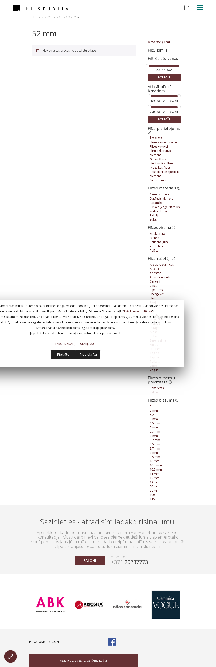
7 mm (154, 427)
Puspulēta (156, 246)
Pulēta (154, 250)
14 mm (154, 482)
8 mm (154, 436)
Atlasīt (164, 77)
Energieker (157, 294)
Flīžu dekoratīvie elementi (161, 153)
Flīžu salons (39, 17)
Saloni (54, 642)
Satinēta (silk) (159, 242)
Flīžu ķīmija (158, 50)
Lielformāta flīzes (161, 163)
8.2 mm (155, 440)
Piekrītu (63, 354)
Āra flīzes (156, 138)
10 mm (154, 461)
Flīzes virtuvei (159, 146)
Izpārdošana (159, 41)
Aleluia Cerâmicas (162, 265)
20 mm (52, 17)
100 (68, 17)
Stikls (153, 219)
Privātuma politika (138, 311)
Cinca (153, 286)
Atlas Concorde (160, 277)
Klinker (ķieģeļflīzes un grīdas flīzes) (165, 209)
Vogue (154, 370)
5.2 (152, 415)
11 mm (154, 474)
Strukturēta (157, 234)
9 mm (154, 453)
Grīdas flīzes (158, 159)
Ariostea (155, 273)
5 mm (154, 410)
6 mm (154, 419)
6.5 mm (155, 423)
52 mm (154, 490)
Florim (154, 298)
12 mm (154, 478)
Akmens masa (159, 194)
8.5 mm (155, 444)
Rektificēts (157, 388)
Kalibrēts (156, 392)
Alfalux (154, 269)
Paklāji (154, 215)
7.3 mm (155, 432)
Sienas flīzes (158, 180)
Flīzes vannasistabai (163, 142)
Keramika (156, 203)
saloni (90, 560)
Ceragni (155, 281)
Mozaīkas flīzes (160, 167)
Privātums (37, 642)
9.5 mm (155, 457)
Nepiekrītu (88, 354)
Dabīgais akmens (161, 198)
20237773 (129, 562)
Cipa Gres (156, 290)
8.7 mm (155, 448)
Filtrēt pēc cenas (163, 58)
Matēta (155, 238)
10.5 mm (156, 469)
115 (61, 17)
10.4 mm (156, 465)
